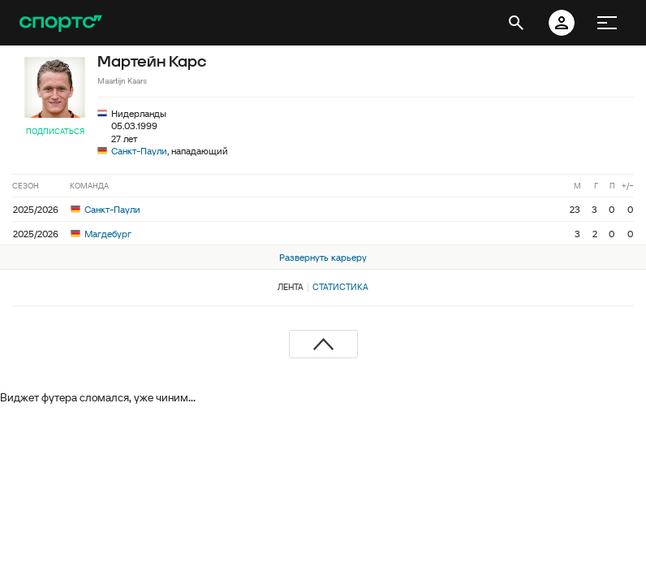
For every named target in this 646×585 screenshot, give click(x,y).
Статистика (340, 286)
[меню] (607, 22)
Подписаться (55, 131)
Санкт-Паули (139, 151)
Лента (291, 286)
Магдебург (101, 234)
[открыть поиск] (516, 22)
